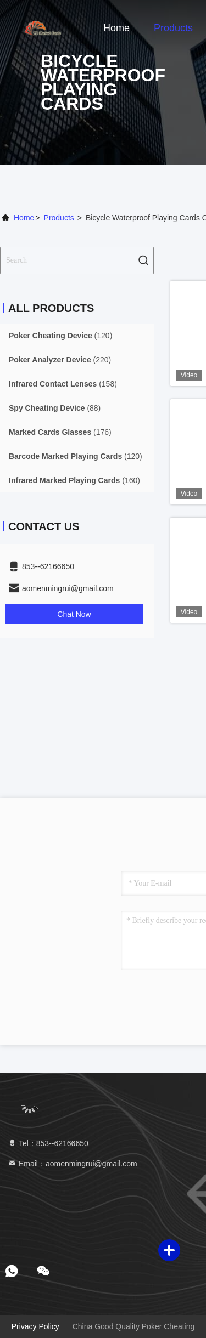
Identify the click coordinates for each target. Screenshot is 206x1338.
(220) (60, 359)
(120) (60, 335)
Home (116, 27)
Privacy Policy (35, 1326)
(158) (63, 383)
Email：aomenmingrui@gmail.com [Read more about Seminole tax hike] (72, 1163)
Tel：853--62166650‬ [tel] (48, 1143)
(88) (55, 408)
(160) (74, 480)
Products (173, 27)
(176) (60, 432)
